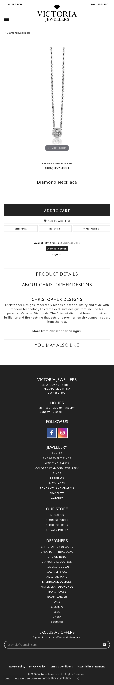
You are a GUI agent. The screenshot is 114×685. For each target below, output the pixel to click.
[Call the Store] (57, 392)
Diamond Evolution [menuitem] (57, 561)
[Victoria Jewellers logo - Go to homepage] (57, 13)
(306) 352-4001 (57, 167)
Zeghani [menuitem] (57, 621)
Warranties (91, 228)
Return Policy (17, 666)
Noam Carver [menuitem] (57, 596)
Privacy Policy (57, 530)
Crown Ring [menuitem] (57, 556)
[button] (15, 4)
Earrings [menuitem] (57, 478)
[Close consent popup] (78, 678)
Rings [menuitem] (57, 473)
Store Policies (57, 525)
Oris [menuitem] (57, 601)
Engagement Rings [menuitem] (57, 458)
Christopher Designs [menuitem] (57, 546)
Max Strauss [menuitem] (57, 591)
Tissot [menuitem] (57, 611)
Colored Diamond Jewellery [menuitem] (57, 468)
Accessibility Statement (91, 666)
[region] (57, 100)
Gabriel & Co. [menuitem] (57, 571)
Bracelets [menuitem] (57, 493)
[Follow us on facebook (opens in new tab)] (52, 433)
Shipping (21, 228)
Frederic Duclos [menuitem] (57, 566)
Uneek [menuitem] (57, 616)
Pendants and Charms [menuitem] (57, 488)
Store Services (57, 520)
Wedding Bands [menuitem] (57, 463)
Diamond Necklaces (18, 33)
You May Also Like (57, 344)
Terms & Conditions (61, 666)
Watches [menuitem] (57, 498)
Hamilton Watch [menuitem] (57, 576)
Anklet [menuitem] (57, 453)
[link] (99, 4)
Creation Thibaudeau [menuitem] (57, 551)
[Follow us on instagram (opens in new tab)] (63, 433)
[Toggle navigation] (6, 19)
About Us (57, 515)
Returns (55, 228)
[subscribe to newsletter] (104, 644)
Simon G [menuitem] (57, 606)
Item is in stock (57, 248)
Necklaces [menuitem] (57, 483)
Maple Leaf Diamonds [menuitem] (57, 586)
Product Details (57, 273)
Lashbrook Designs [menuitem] (57, 581)
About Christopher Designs (57, 284)
